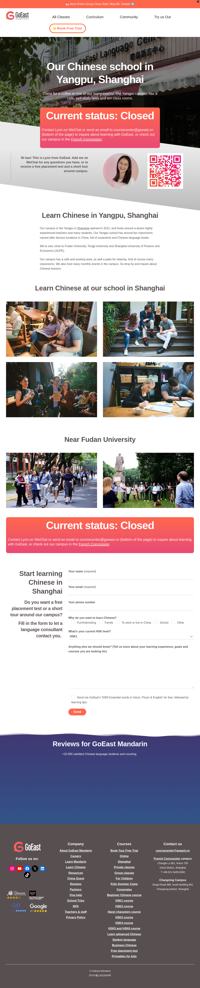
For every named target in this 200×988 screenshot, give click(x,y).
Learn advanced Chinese (124, 934)
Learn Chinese (75, 867)
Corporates (124, 889)
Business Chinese (124, 945)
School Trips (75, 900)
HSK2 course (124, 906)
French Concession (86, 139)
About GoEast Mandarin (75, 850)
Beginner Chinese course (124, 895)
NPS (76, 906)
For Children (124, 878)
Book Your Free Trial (124, 850)
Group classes (124, 872)
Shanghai (83, 228)
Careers (75, 856)
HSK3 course (124, 917)
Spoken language (124, 939)
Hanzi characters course (124, 911)
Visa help (75, 895)
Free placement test (124, 950)
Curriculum (94, 17)
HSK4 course (124, 922)
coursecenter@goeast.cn (173, 850)
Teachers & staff (76, 911)
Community (129, 17)
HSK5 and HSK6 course (124, 928)
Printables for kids (124, 956)
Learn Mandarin (75, 861)
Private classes (124, 867)
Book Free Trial (69, 28)
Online (124, 856)
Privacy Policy (75, 917)
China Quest (75, 878)
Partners (76, 889)
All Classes (61, 17)
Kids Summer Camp (124, 884)
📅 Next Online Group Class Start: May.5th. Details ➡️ (100, 4)
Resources (75, 872)
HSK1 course (124, 900)
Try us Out (162, 17)
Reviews (75, 884)
